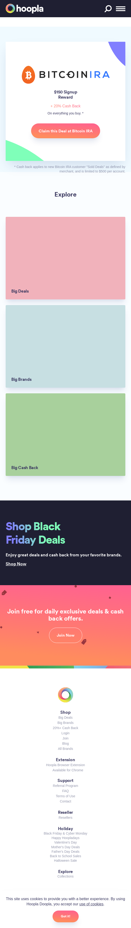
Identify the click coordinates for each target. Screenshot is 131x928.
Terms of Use (65, 796)
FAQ (65, 791)
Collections (65, 876)
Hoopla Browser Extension (65, 765)
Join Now (65, 635)
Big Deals (65, 717)
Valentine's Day (65, 842)
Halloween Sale (65, 860)
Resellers (65, 817)
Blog (65, 743)
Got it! (65, 916)
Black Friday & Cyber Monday (65, 833)
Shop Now (16, 563)
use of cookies (91, 904)
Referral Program (65, 786)
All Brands (65, 749)
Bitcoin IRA (66, 74)
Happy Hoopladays (65, 838)
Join (65, 738)
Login (65, 733)
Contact (65, 801)
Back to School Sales (65, 856)
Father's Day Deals (66, 851)
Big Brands (65, 723)
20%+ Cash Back (65, 728)
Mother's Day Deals (65, 847)
